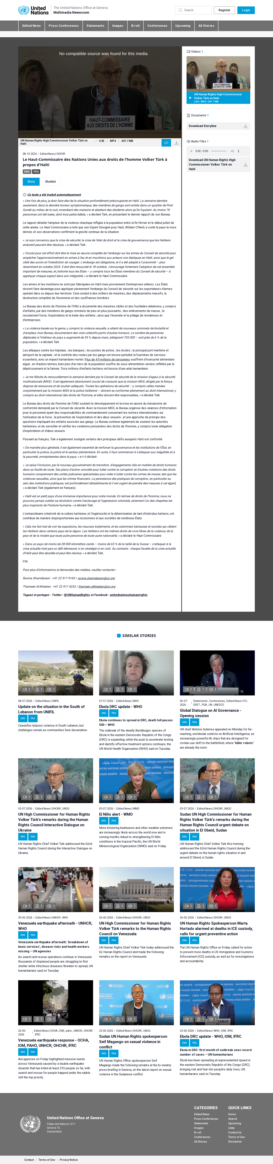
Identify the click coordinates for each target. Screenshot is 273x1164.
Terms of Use (236, 1137)
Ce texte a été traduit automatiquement (54, 194)
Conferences (157, 26)
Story (31, 181)
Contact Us (235, 1132)
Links (231, 1127)
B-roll (135, 26)
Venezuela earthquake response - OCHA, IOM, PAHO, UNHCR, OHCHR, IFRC (53, 1043)
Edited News (31, 26)
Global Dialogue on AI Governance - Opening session (210, 713)
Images (117, 26)
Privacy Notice (69, 1159)
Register (224, 10)
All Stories (206, 26)
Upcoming (182, 26)
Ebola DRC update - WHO (120, 706)
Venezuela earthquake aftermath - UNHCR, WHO (55, 926)
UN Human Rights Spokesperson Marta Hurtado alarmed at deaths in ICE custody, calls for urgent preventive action (216, 928)
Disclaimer (235, 1141)
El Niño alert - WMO (116, 814)
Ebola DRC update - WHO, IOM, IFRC (211, 1036)
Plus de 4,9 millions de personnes (107, 359)
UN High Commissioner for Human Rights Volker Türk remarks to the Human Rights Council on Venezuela (135, 928)
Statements (95, 26)
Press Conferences (64, 26)
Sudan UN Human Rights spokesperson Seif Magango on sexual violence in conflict (133, 1041)
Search (232, 1118)
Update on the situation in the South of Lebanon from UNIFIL (51, 709)
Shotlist (50, 181)
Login (246, 10)
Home (232, 1114)
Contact (29, 1159)
